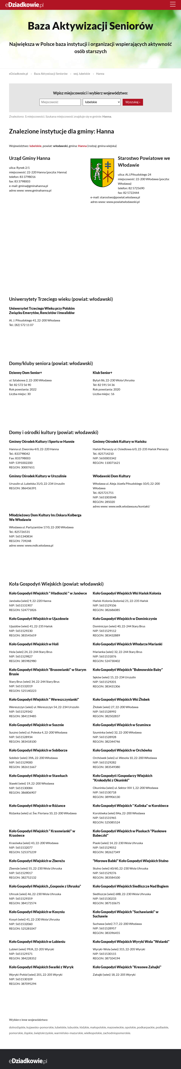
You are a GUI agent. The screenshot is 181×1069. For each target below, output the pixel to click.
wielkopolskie (93, 1032)
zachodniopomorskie (116, 1032)
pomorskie (16, 1032)
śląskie (28, 1032)
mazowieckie (115, 1027)
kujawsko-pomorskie (40, 1027)
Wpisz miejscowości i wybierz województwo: (90, 93)
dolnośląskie (17, 1027)
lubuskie (72, 1027)
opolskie (130, 1027)
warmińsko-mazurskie (68, 1032)
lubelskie (60, 1027)
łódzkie (84, 1027)
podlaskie (162, 1027)
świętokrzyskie (43, 1032)
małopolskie (98, 1027)
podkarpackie (146, 1027)
